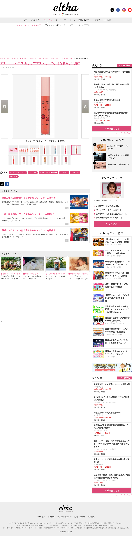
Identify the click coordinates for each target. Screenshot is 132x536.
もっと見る (113, 224)
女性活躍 (107, 20)
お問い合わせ (79, 517)
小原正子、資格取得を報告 (107, 206)
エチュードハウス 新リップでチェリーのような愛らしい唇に (52, 58)
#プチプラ (75, 173)
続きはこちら (113, 128)
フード (58, 20)
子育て (97, 20)
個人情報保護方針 (64, 517)
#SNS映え (64, 173)
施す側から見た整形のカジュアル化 (111, 214)
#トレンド (32, 173)
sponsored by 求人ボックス (124, 133)
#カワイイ (13, 177)
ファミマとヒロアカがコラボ (108, 210)
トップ (24, 20)
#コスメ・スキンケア (18, 173)
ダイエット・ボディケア (55, 25)
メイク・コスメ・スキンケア (29, 25)
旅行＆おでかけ (84, 20)
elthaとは (41, 517)
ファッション (69, 20)
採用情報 (91, 517)
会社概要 (51, 517)
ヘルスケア (34, 20)
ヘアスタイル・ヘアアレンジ (81, 25)
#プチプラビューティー (48, 173)
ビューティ (47, 20)
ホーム (2, 58)
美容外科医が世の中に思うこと (109, 217)
